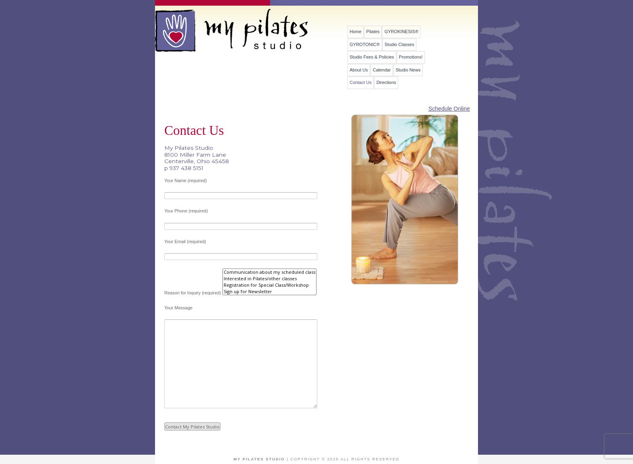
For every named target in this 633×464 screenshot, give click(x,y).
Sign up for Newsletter (269, 291)
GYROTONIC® (365, 44)
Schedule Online (449, 108)
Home (355, 31)
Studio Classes (399, 44)
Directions (386, 82)
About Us (359, 70)
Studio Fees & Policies (372, 57)
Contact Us (360, 82)
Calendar (382, 70)
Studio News (408, 70)
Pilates (372, 31)
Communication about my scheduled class (269, 272)
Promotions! (411, 57)
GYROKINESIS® (401, 31)
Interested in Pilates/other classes (269, 278)
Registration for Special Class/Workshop (269, 285)
